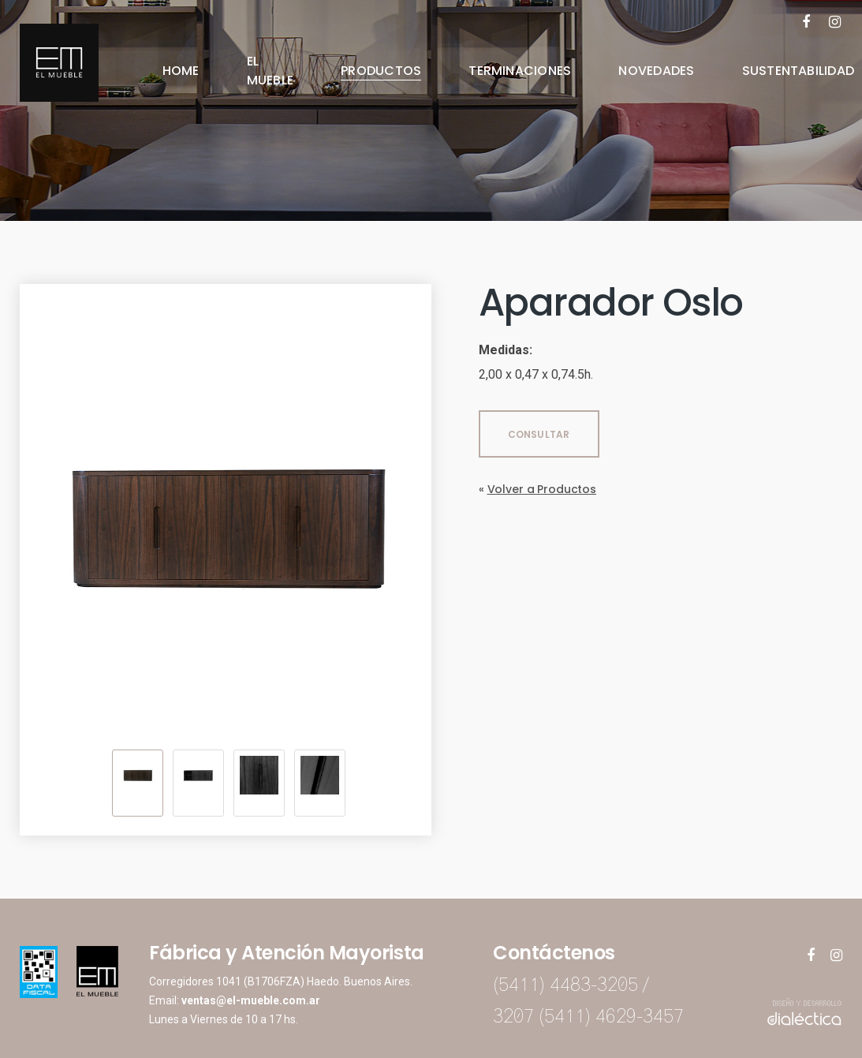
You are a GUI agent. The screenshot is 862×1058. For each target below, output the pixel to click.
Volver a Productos (541, 489)
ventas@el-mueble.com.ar (250, 1000)
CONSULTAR (539, 434)
